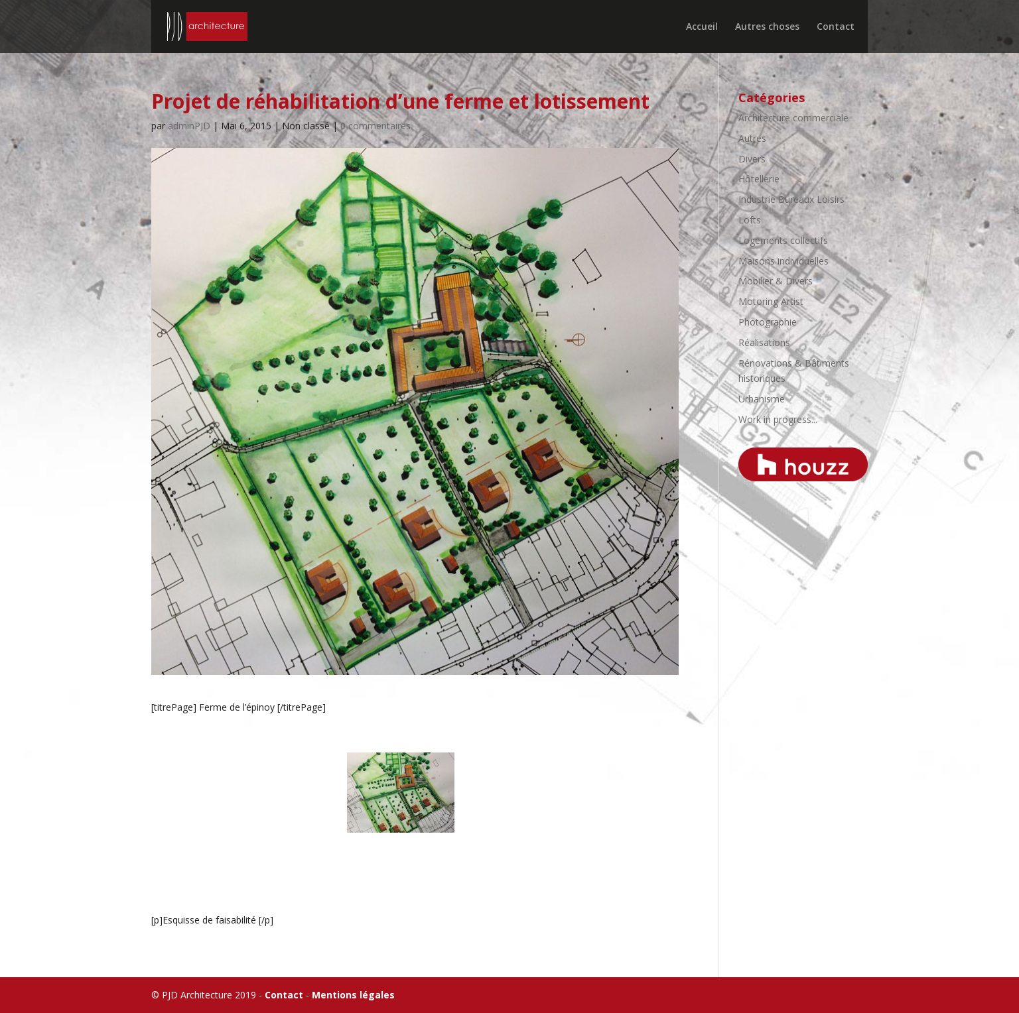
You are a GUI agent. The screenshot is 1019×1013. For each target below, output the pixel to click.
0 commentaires (375, 125)
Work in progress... (777, 419)
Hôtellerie (759, 178)
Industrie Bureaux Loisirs (791, 199)
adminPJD (189, 125)
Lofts (749, 219)
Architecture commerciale (793, 117)
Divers (752, 158)
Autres (752, 138)
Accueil (702, 27)
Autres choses (767, 27)
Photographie (767, 322)
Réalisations (764, 342)
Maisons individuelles (783, 261)
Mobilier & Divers (775, 280)
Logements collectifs (783, 240)
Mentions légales (353, 994)
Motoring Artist (770, 301)
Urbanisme (761, 398)
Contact (835, 27)
